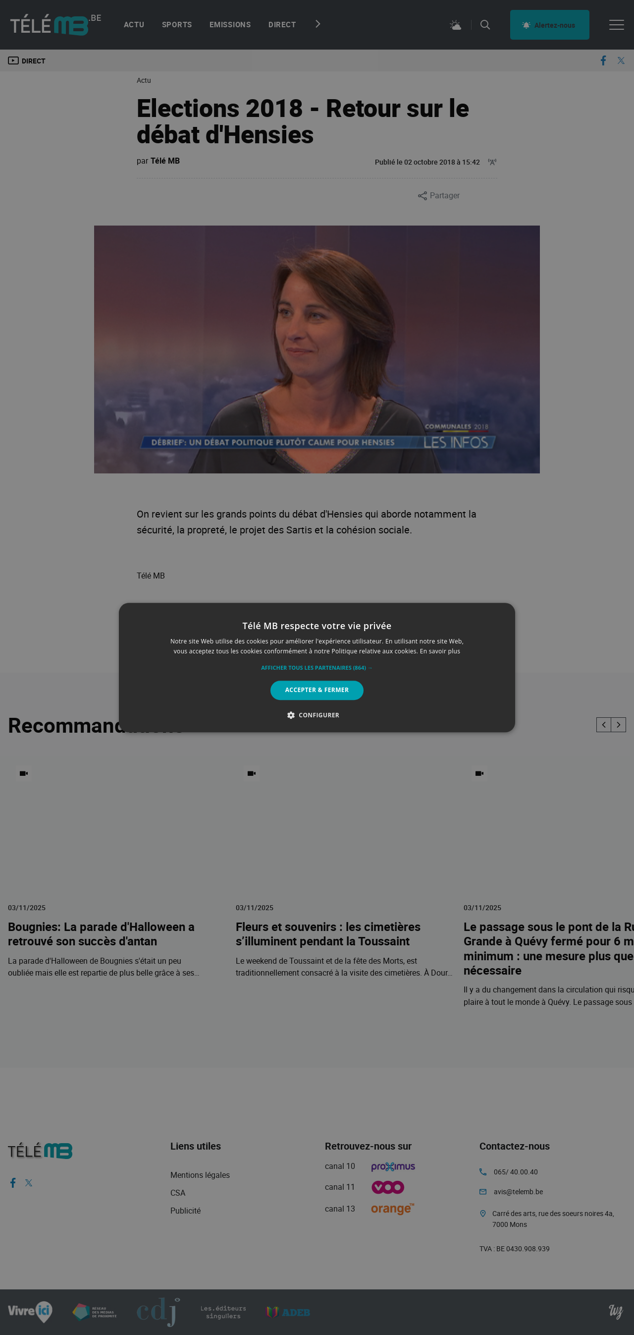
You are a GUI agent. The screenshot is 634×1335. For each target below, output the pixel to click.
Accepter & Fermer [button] (317, 690)
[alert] (317, 667)
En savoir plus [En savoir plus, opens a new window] (440, 651)
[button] (317, 668)
